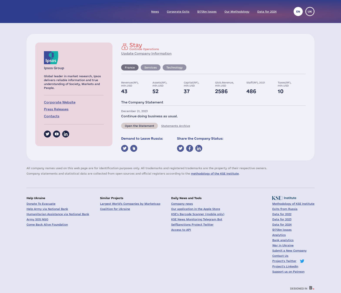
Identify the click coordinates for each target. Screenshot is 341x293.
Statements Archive (175, 125)
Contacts (51, 116)
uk (310, 11)
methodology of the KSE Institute (215, 173)
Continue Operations (144, 46)
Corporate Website (59, 102)
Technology (174, 67)
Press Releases (56, 109)
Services (150, 67)
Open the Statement (139, 125)
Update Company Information (146, 53)
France (130, 67)
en (298, 11)
